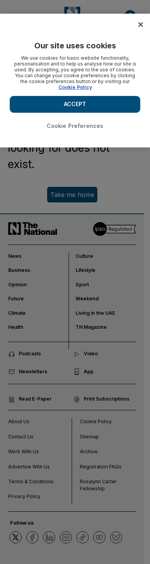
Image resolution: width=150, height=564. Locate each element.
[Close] (140, 24)
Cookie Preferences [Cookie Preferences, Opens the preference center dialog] (75, 125)
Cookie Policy (75, 87)
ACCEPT (75, 104)
